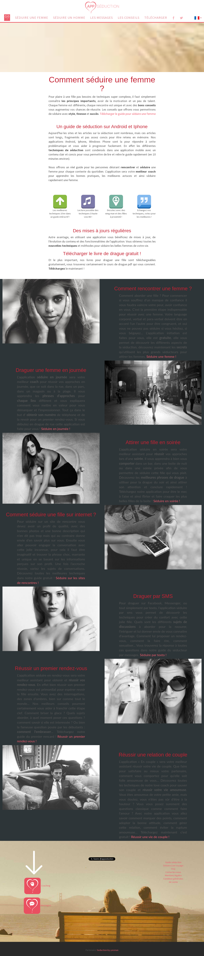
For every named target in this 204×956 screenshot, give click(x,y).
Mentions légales (173, 875)
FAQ (173, 868)
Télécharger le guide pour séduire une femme (128, 114)
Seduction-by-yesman (107, 950)
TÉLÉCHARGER (155, 17)
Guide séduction (173, 862)
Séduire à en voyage (173, 865)
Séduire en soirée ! (166, 501)
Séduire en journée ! (55, 429)
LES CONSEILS (128, 17)
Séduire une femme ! (161, 356)
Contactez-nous (173, 872)
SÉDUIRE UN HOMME (69, 17)
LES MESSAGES (101, 17)
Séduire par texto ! (153, 655)
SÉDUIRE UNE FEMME (31, 17)
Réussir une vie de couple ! (150, 837)
